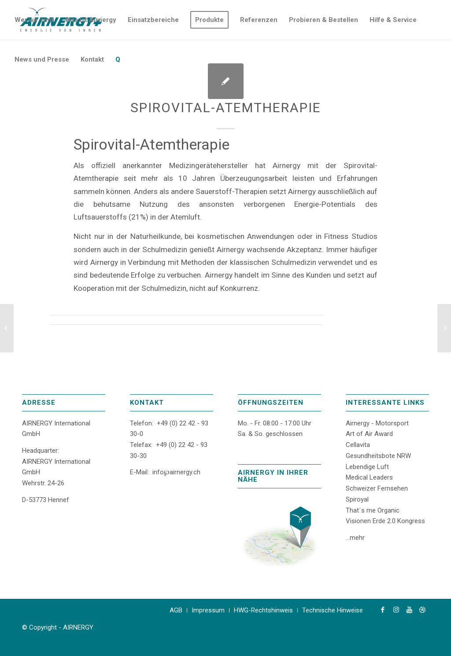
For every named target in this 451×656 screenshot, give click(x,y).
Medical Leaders (369, 477)
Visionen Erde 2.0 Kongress (385, 521)
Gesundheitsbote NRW (378, 456)
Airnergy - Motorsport (377, 423)
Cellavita (358, 445)
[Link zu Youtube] (409, 609)
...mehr (355, 538)
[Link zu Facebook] (382, 609)
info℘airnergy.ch (176, 472)
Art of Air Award (369, 434)
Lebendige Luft (367, 467)
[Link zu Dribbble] (422, 609)
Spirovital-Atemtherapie (225, 107)
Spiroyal (357, 499)
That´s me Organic (372, 510)
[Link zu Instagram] (396, 609)
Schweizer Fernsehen (377, 488)
